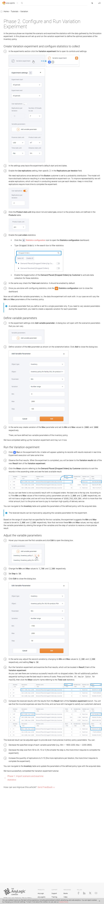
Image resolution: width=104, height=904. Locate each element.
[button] (12, 3)
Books (66, 893)
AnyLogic (41, 893)
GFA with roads (11, 39)
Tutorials (6, 30)
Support (54, 893)
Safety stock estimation (14, 82)
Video (65, 897)
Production (9, 57)
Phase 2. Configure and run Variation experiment (18, 75)
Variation (8, 62)
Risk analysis (10, 86)
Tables (5, 21)
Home (42, 11)
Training (54, 897)
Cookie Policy (63, 902)
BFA (6, 44)
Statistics (6, 25)
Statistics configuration (71, 259)
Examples (6, 100)
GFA (6, 34)
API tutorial (9, 95)
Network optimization (14, 48)
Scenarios (6, 16)
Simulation (9, 53)
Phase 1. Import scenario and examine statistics (17, 68)
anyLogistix (7, 12)
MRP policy (9, 91)
